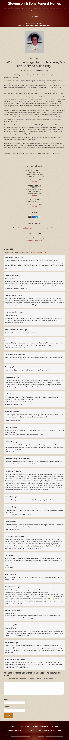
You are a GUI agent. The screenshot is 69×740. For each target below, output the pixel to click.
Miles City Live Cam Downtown (54, 736)
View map (34, 181)
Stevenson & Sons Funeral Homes (34, 4)
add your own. (41, 252)
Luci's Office (41, 736)
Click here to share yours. (34, 240)
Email (6, 707)
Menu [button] (36, 17)
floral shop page (27, 228)
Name (6, 699)
